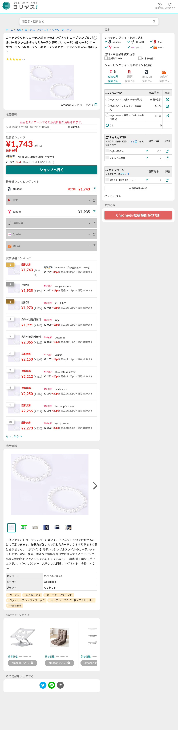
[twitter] (43, 686)
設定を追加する (138, 188)
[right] (94, 486)
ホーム (9, 29)
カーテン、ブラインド (37, 29)
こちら (132, 141)
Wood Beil (15, 605)
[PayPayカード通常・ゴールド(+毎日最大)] (167, 115)
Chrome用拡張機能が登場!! (138, 215)
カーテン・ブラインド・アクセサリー (72, 600)
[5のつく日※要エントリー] (167, 180)
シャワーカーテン (62, 29)
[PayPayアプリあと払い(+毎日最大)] (167, 106)
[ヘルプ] (147, 151)
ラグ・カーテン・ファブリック (27, 600)
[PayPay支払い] (167, 151)
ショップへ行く (51, 170)
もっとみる (14, 436)
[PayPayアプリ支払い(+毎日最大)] (167, 99)
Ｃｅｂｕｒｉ (33, 594)
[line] (51, 686)
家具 (19, 29)
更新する (74, 127)
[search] (154, 21)
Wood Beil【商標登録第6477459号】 (36, 156)
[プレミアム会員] (167, 157)
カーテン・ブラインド (59, 594)
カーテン (14, 594)
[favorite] (94, 38)
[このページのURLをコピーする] (60, 685)
